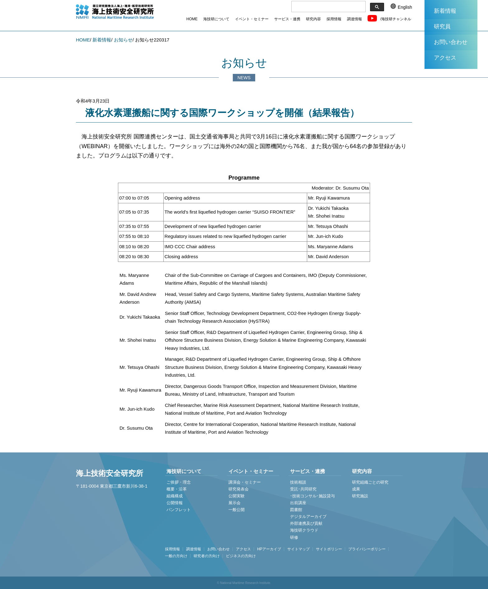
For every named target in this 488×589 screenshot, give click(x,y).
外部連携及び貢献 (306, 523)
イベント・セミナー (252, 19)
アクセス (445, 58)
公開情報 (175, 502)
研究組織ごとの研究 (370, 482)
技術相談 (298, 482)
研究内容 (313, 19)
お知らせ (123, 39)
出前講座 (298, 502)
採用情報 (333, 19)
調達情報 (354, 19)
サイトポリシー (329, 549)
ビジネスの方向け (241, 556)
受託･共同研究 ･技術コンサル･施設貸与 (312, 492)
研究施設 (360, 496)
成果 (356, 489)
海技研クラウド (304, 530)
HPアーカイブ (269, 549)
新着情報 (445, 11)
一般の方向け (176, 556)
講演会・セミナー (244, 482)
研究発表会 (238, 489)
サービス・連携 (287, 19)
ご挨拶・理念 (179, 482)
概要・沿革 (177, 489)
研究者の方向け (207, 556)
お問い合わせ (450, 42)
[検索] (327, 7)
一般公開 (236, 509)
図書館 (296, 509)
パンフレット (179, 509)
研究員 (442, 26)
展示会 (234, 502)
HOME (192, 19)
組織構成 (175, 496)
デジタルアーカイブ (308, 516)
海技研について (216, 19)
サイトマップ (298, 549)
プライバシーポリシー (367, 549)
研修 (294, 537)
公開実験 (236, 496)
